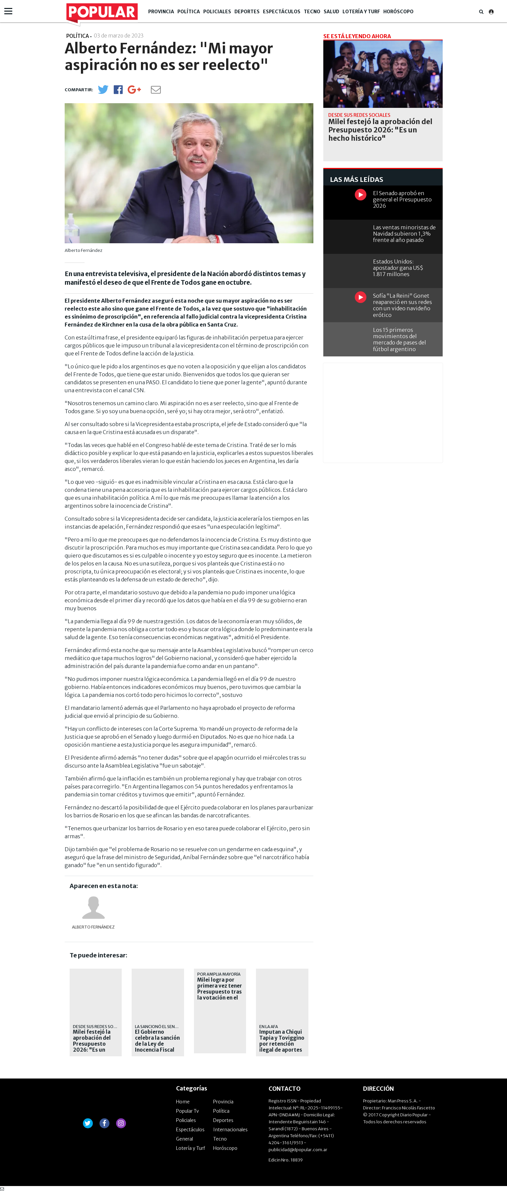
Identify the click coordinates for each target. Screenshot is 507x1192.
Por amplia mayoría (218, 974)
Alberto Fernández (93, 927)
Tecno (312, 12)
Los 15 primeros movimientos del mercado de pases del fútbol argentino (399, 339)
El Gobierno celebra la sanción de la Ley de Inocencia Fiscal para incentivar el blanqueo (157, 1047)
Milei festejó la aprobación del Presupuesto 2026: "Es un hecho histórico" (94, 1044)
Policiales (217, 12)
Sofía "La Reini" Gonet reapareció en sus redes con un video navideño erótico (402, 305)
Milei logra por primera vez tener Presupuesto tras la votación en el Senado (219, 992)
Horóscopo (398, 12)
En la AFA (268, 1026)
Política (188, 12)
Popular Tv (187, 1111)
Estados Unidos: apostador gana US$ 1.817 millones (398, 267)
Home (183, 1102)
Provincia (161, 12)
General (184, 1139)
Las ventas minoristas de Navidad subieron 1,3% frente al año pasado (404, 233)
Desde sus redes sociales (99, 1026)
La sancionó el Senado (159, 1026)
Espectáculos (281, 12)
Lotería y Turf (361, 12)
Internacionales (230, 1130)
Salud (331, 12)
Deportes (247, 12)
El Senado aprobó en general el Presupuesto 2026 (402, 199)
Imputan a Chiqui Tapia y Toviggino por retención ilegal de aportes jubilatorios (281, 1044)
